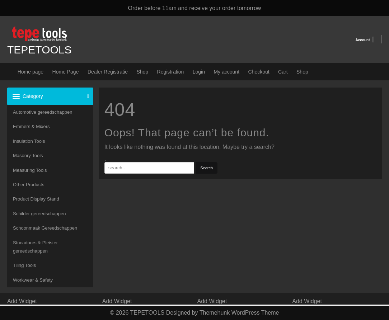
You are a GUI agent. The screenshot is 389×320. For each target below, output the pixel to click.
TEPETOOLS (39, 50)
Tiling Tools (24, 265)
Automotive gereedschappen (42, 112)
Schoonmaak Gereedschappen (45, 228)
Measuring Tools (30, 170)
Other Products (28, 184)
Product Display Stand (36, 199)
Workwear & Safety (33, 280)
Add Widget (22, 301)
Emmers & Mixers (31, 126)
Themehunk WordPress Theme (239, 313)
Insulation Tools (29, 141)
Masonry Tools (28, 155)
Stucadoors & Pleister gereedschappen (35, 247)
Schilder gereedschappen (39, 213)
